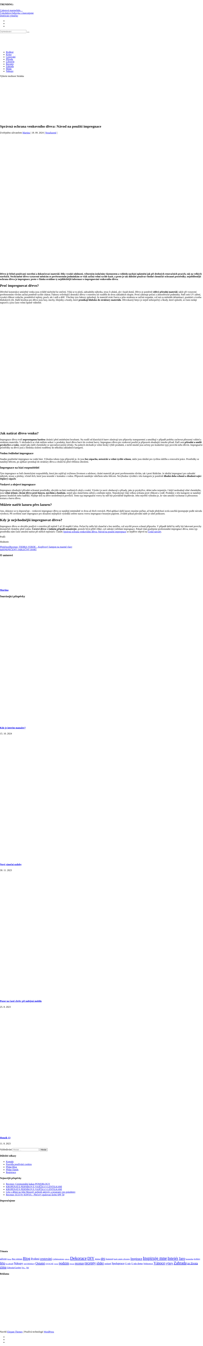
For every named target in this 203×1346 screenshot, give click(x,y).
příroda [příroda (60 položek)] (72, 1264)
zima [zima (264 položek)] (3, 1267)
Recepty (10, 64)
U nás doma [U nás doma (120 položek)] (137, 1263)
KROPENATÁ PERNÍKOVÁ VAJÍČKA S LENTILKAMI (34, 1186)
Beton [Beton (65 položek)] (9, 1259)
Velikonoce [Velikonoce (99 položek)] (148, 1263)
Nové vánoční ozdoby (11, 864)
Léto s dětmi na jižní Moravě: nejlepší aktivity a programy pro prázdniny (40, 1192)
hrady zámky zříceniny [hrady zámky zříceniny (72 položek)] (122, 1259)
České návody (154, 531)
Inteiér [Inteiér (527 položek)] (173, 1258)
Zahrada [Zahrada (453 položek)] (180, 1263)
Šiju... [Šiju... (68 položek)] (24, 1268)
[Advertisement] (101, 101)
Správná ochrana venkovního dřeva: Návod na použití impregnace (94, 531)
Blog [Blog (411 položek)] (26, 1258)
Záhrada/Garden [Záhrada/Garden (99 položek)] (14, 1267)
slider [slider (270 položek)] (100, 1263)
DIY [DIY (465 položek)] (91, 1258)
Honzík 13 (5, 1137)
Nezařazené (50, 132)
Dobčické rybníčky (9, 15)
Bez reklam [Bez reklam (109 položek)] (17, 1259)
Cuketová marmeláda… (11, 10)
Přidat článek (12, 1169)
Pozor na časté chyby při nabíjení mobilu (21, 1001)
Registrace (11, 1172)
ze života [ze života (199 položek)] (192, 1263)
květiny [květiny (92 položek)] (197, 1259)
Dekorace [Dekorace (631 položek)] (78, 1258)
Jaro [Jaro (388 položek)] (182, 1258)
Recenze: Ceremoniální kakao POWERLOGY (28, 1184)
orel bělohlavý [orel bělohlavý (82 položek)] (29, 1264)
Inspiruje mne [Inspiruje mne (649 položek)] (155, 1258)
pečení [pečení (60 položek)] (56, 1264)
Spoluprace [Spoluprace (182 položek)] (118, 1263)
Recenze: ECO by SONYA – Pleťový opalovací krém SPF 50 (35, 1194)
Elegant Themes (14, 1332)
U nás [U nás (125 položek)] (128, 1263)
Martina (26, 132)
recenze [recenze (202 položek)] (79, 1263)
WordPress (49, 1332)
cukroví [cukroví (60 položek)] (67, 1259)
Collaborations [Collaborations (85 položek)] (58, 1259)
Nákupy (10, 71)
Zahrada (10, 66)
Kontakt (10, 1161)
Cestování (10, 57)
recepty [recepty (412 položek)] (90, 1263)
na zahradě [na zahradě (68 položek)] (9, 1264)
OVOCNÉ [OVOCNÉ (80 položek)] (50, 1264)
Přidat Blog (11, 1167)
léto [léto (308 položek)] (2, 1263)
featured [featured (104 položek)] (109, 1259)
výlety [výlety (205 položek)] (169, 1263)
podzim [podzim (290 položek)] (64, 1263)
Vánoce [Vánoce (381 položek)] (159, 1263)
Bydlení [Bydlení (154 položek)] (35, 1258)
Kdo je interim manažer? (13, 728)
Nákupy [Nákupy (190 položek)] (18, 1263)
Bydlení (10, 52)
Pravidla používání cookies (19, 1164)
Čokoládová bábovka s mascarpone (17, 13)
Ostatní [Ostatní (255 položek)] (40, 1263)
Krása (8, 54)
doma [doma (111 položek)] (97, 1259)
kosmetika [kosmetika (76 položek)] (189, 1259)
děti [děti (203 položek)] (103, 1258)
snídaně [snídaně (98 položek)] (107, 1263)
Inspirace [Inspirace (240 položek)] (136, 1258)
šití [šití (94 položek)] (27, 1267)
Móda (8, 69)
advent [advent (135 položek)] (3, 1258)
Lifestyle (10, 61)
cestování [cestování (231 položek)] (46, 1258)
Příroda (9, 59)
